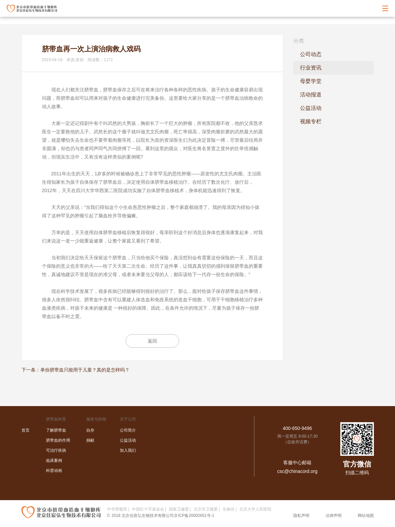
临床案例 (54, 460)
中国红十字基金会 (148, 509)
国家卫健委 (179, 509)
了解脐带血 (56, 430)
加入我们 (128, 450)
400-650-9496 (297, 428)
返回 (152, 341)
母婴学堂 (311, 81)
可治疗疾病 (56, 450)
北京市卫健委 (206, 509)
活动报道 (311, 94)
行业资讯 (311, 68)
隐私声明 (301, 515)
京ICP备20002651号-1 (194, 515)
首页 (25, 430)
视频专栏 (311, 121)
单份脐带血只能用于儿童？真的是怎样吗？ (85, 369)
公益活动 (311, 108)
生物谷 (229, 509)
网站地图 (366, 515)
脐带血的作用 (58, 440)
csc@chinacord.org (297, 471)
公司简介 (128, 430)
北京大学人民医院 (255, 509)
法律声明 (334, 515)
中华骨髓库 (117, 509)
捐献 (90, 440)
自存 (90, 430)
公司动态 (311, 54)
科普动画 (54, 470)
